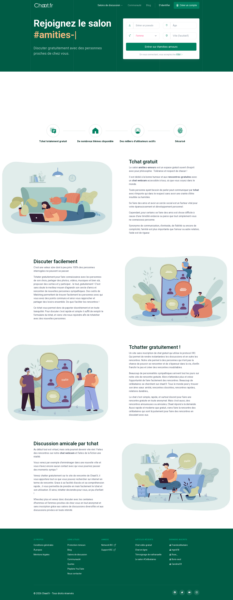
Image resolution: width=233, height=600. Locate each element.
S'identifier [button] (164, 5)
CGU (179, 54)
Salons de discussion (77, 554)
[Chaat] (44, 5)
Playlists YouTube (75, 569)
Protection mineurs (76, 545)
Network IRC (108, 545)
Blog (69, 550)
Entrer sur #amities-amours (161, 46)
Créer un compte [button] (186, 5)
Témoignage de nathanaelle (148, 554)
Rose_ (173, 554)
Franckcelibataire (178, 545)
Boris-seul (175, 559)
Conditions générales (43, 545)
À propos (38, 550)
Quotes (70, 564)
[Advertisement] (116, 94)
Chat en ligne (141, 550)
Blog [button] (148, 5)
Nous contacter (74, 573)
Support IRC (108, 550)
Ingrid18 (174, 550)
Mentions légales (41, 554)
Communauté (74, 559)
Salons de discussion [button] (109, 5)
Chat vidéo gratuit (143, 545)
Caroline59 (175, 564)
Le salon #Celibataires (145, 559)
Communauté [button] (134, 5)
